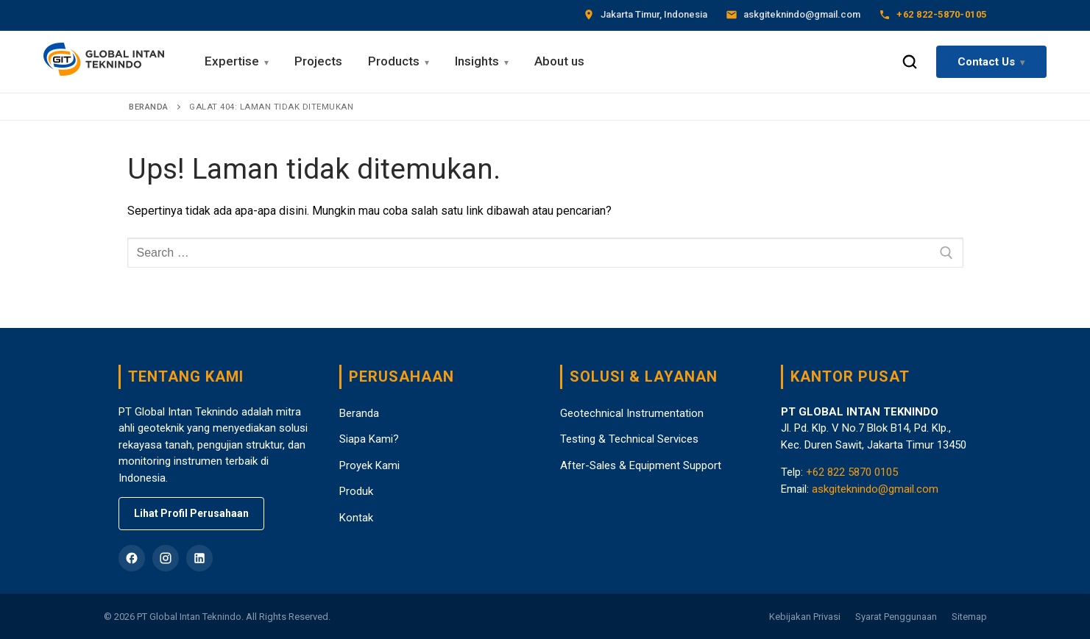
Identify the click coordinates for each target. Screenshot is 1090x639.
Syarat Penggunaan (896, 616)
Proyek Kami (369, 465)
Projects (318, 61)
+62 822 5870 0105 (852, 472)
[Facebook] (131, 558)
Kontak (356, 517)
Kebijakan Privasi (804, 616)
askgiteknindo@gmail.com (875, 489)
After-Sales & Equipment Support (640, 465)
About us (559, 61)
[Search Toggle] (909, 62)
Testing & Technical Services (629, 439)
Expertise (232, 61)
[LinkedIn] (199, 558)
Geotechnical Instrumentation (632, 413)
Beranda (149, 106)
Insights (477, 61)
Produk (356, 491)
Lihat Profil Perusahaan (191, 513)
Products (394, 61)
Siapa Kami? (369, 439)
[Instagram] (165, 558)
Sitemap (969, 616)
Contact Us (986, 61)
